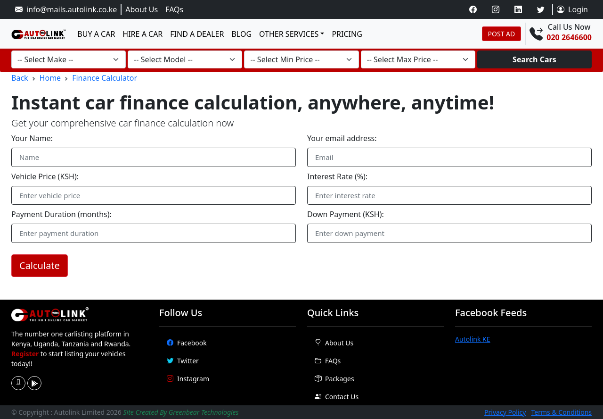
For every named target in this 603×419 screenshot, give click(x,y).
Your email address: (342, 138)
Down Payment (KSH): (345, 214)
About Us (141, 9)
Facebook (187, 342)
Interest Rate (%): (337, 176)
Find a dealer (197, 34)
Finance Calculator (104, 78)
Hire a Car (142, 34)
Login (572, 9)
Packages (334, 378)
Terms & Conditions (561, 412)
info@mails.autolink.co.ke (66, 9)
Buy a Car (96, 34)
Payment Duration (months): (61, 214)
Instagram (188, 378)
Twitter (183, 360)
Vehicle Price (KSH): (45, 176)
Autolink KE (472, 339)
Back (19, 78)
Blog (241, 34)
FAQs (174, 9)
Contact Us (337, 396)
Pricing (347, 34)
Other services (288, 34)
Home (50, 78)
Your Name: (32, 138)
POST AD (501, 33)
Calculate (39, 265)
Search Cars (534, 59)
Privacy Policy (505, 412)
